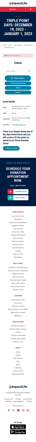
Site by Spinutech (18, 406)
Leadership (18, 368)
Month (18, 88)
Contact (18, 355)
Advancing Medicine (18, 374)
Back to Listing (11, 148)
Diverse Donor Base (18, 232)
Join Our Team (18, 322)
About (18, 348)
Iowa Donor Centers (18, 306)
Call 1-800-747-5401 (18, 186)
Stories (18, 364)
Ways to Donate (18, 238)
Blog (18, 361)
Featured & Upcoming (18, 83)
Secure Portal (27, 399)
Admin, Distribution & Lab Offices (18, 309)
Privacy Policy (8, 399)
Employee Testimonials (18, 335)
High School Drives (18, 277)
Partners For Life (18, 290)
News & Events (18, 358)
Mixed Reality (18, 257)
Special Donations (18, 248)
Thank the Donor (18, 254)
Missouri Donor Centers (18, 312)
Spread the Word (18, 244)
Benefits (18, 332)
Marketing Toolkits (18, 274)
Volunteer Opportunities (18, 338)
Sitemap (18, 399)
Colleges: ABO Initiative (18, 235)
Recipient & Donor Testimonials (18, 270)
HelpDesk (8, 401)
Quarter (18, 92)
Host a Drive (18, 263)
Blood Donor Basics (18, 216)
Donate (13, 9)
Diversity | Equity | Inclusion (18, 329)
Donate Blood (18, 212)
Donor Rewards (18, 229)
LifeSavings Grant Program (18, 280)
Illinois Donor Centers (18, 300)
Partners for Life (18, 342)
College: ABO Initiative (18, 283)
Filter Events (17, 78)
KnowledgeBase (19, 401)
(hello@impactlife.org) (19, 125)
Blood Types (18, 219)
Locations (18, 251)
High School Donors (18, 241)
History (18, 352)
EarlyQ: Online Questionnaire (18, 222)
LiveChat (29, 401)
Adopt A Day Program (18, 286)
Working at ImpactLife (18, 326)
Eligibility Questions (18, 225)
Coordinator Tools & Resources (18, 267)
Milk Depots (18, 316)
